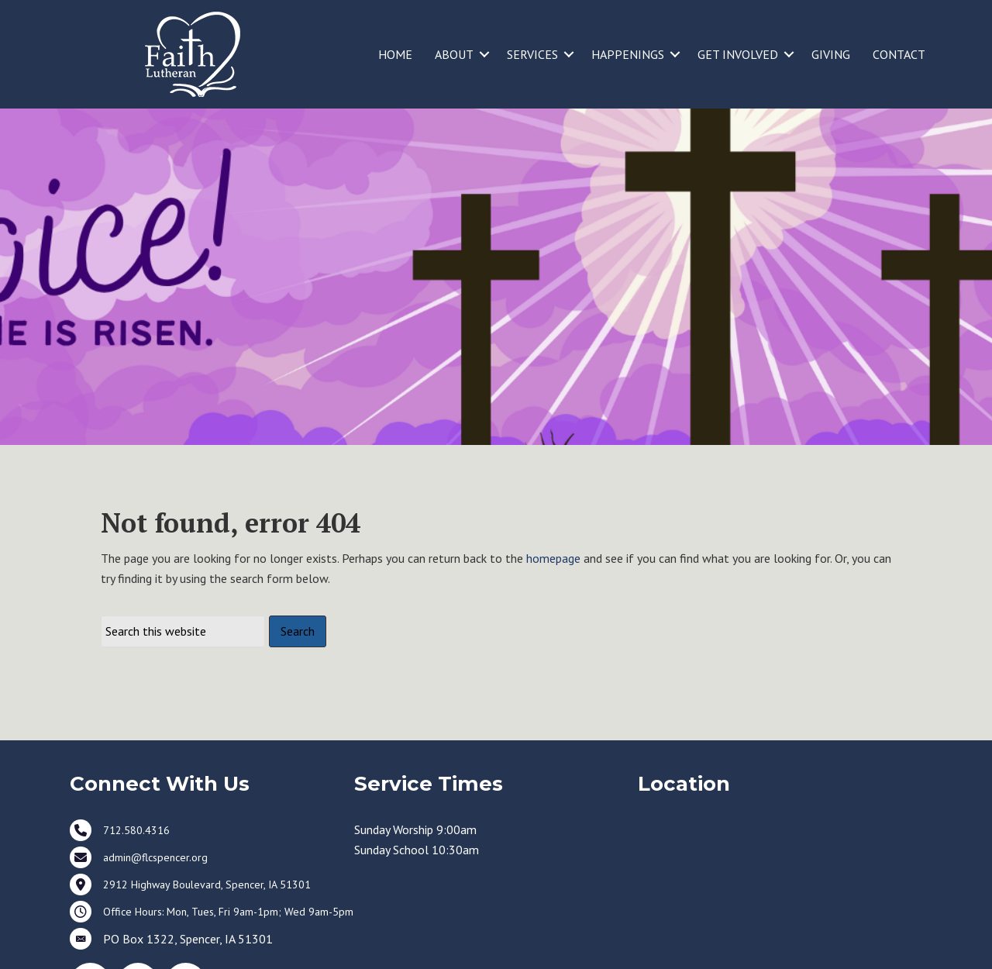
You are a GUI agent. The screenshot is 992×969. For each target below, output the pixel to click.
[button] (484, 54)
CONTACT (899, 54)
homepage (553, 609)
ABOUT (454, 54)
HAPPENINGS (627, 54)
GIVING (830, 54)
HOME (395, 54)
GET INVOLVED (738, 54)
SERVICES (532, 54)
